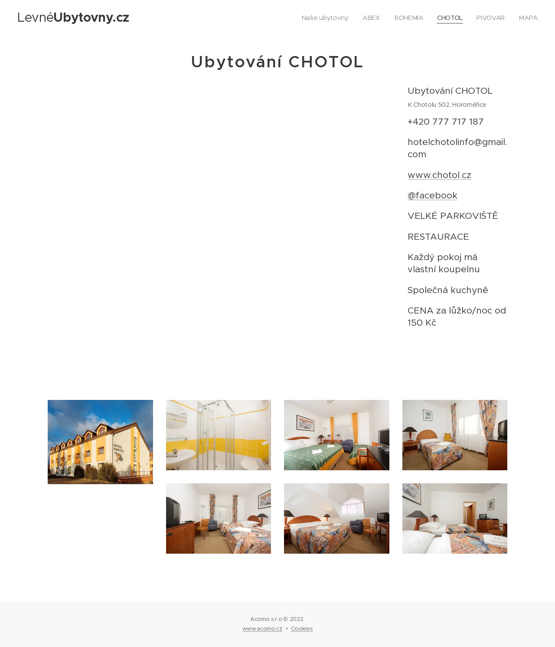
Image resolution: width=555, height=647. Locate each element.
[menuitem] (323, 18)
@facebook (432, 195)
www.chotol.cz (439, 175)
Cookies (302, 628)
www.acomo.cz (262, 628)
